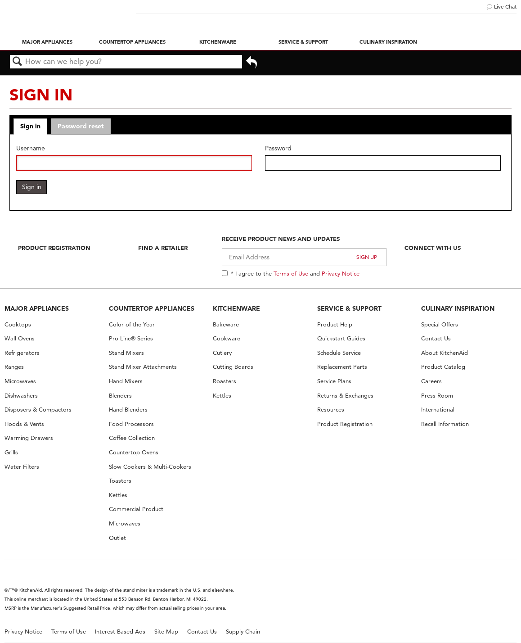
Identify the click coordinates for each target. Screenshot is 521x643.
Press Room (437, 395)
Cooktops (17, 324)
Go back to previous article (251, 63)
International (437, 409)
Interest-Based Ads (120, 631)
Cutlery (222, 352)
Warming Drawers (28, 438)
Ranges (14, 366)
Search (17, 62)
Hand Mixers (126, 381)
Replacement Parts (342, 366)
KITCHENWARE (236, 308)
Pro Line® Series (131, 338)
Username (30, 148)
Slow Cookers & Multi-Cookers (150, 466)
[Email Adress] (304, 257)
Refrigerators (22, 352)
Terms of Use (291, 273)
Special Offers (439, 324)
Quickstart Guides (341, 338)
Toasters (120, 480)
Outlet (117, 537)
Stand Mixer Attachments (143, 366)
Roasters (224, 381)
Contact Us (436, 338)
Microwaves (20, 381)
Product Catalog (443, 366)
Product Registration (54, 247)
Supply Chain (243, 631)
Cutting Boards (233, 366)
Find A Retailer (163, 247)
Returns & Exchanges (345, 395)
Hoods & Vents (24, 424)
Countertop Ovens (133, 452)
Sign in (30, 126)
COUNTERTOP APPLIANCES (151, 308)
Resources (330, 409)
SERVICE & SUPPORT (349, 308)
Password (278, 148)
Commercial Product (136, 509)
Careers (431, 381)
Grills (11, 452)
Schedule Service (339, 352)
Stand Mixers (126, 352)
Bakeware (226, 324)
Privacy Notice (340, 273)
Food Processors (131, 424)
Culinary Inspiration (388, 42)
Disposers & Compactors (38, 409)
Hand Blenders (128, 409)
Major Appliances (47, 42)
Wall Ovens (19, 338)
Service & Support (303, 42)
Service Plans (334, 381)
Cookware (226, 338)
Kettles (118, 495)
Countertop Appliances (132, 42)
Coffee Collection (132, 438)
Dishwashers (21, 395)
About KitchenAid (444, 352)
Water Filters (21, 466)
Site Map (166, 631)
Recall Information (445, 424)
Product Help (334, 324)
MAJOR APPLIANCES (36, 308)
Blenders (120, 395)
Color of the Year (132, 324)
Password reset (81, 126)
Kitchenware (217, 42)
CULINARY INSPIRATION (457, 308)
